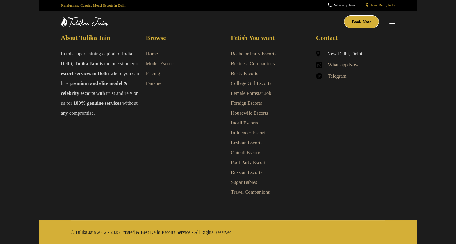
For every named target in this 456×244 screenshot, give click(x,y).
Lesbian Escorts (246, 142)
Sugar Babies (244, 182)
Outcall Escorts (246, 152)
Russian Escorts (246, 172)
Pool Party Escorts (249, 162)
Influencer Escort (248, 133)
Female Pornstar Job (251, 93)
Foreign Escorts (246, 103)
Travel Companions (250, 192)
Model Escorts (160, 63)
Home (152, 53)
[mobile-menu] (390, 22)
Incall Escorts (244, 123)
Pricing (153, 73)
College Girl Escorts (251, 83)
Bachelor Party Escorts (253, 53)
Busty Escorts (244, 73)
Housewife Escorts (249, 113)
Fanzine (154, 83)
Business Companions (253, 63)
